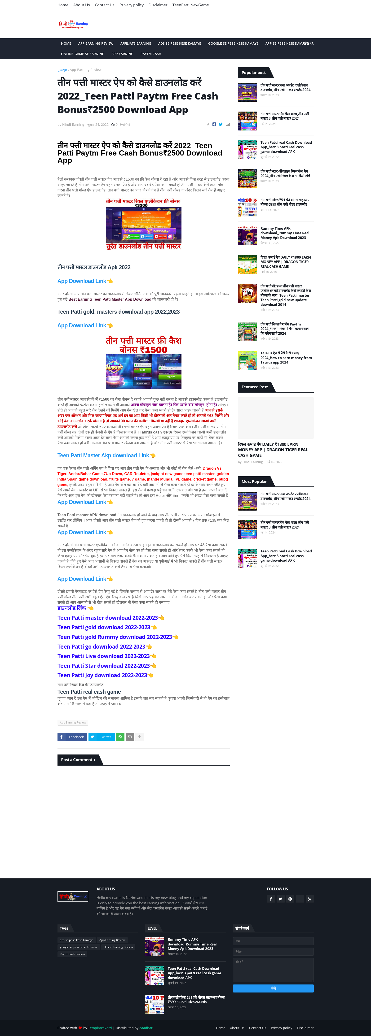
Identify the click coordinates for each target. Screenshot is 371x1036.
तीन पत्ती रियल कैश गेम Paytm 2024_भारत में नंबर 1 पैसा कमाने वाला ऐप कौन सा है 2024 (285, 329)
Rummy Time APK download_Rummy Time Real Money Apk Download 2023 (285, 233)
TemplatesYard (100, 1028)
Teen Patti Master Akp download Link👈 (106, 455)
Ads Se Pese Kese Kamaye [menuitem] (179, 43)
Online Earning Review (118, 947)
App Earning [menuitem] (122, 54)
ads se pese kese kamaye (76, 940)
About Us (81, 5)
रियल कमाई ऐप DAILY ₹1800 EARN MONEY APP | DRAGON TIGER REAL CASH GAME (286, 262)
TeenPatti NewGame (190, 5)
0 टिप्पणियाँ (123, 124)
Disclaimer (158, 5)
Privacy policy (131, 5)
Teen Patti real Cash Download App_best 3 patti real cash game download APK (286, 147)
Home (62, 5)
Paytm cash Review (72, 954)
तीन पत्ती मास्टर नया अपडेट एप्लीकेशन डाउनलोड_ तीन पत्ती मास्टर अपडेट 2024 (286, 87)
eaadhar (146, 1028)
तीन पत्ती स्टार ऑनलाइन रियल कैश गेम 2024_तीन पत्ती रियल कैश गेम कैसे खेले (285, 173)
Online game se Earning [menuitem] (82, 54)
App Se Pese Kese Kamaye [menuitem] (286, 43)
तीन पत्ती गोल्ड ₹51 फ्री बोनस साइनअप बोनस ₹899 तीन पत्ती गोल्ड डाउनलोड (285, 202)
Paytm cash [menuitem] (151, 54)
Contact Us (105, 5)
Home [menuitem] (66, 43)
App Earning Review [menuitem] (95, 43)
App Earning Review (86, 69)
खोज (306, 43)
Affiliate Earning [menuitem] (135, 43)
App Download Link (81, 281)
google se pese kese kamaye (79, 947)
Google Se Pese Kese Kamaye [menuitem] (233, 43)
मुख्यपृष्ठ (62, 69)
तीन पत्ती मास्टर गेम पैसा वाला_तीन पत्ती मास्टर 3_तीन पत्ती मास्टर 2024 (285, 116)
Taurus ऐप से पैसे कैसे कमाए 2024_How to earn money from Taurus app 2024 (286, 357)
